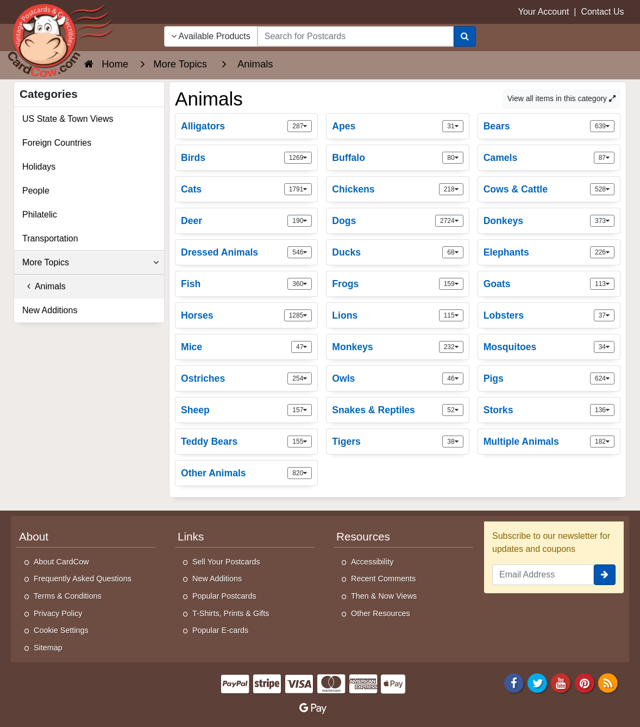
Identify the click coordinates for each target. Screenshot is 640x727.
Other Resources (380, 613)
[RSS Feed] (608, 682)
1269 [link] (298, 157)
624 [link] (602, 378)
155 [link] (299, 441)
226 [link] (602, 252)
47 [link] (301, 347)
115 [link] (451, 315)
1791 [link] (298, 189)
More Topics (90, 262)
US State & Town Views (68, 118)
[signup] (605, 574)
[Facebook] (514, 682)
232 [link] (451, 347)
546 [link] (299, 252)
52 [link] (452, 410)
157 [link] (299, 410)
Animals (44, 286)
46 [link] (452, 378)
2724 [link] (449, 221)
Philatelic (39, 214)
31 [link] (452, 126)
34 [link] (604, 347)
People (35, 190)
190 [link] (299, 221)
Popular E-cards (220, 630)
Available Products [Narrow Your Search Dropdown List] (210, 36)
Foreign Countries (56, 142)
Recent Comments (383, 578)
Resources (363, 536)
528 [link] (602, 189)
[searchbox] (355, 36)
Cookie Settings (61, 630)
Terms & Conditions (68, 596)
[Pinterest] (584, 682)
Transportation (50, 238)
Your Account (543, 11)
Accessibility (372, 561)
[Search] (465, 36)
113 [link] (602, 284)
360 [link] (299, 284)
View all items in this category (561, 98)
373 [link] (602, 221)
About (33, 536)
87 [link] (604, 157)
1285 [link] (298, 315)
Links (191, 536)
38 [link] (452, 441)
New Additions (49, 310)
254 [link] (299, 378)
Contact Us (602, 11)
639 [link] (602, 126)
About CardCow (61, 561)
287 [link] (299, 126)
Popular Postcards (224, 596)
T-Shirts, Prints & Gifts (230, 613)
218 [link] (451, 189)
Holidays (38, 166)
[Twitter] (537, 682)
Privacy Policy (58, 613)
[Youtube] (561, 682)
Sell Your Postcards (226, 561)
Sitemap (48, 647)
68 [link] (452, 252)
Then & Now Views (384, 596)
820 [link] (299, 473)
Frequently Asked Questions (82, 578)
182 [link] (602, 441)
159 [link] (451, 284)
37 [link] (604, 315)
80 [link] (452, 157)
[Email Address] (543, 574)
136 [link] (602, 410)
